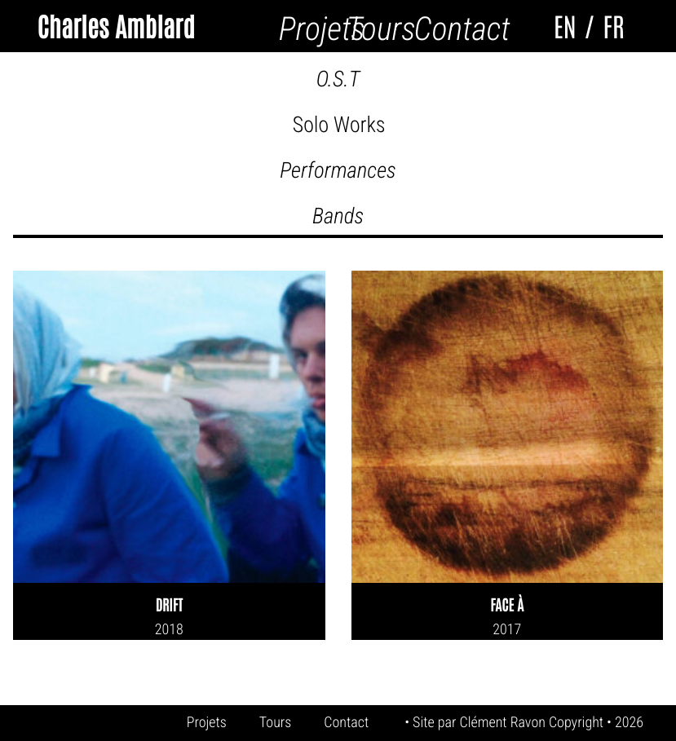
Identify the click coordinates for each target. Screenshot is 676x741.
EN (565, 26)
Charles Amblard (115, 25)
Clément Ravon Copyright (533, 722)
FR (613, 26)
